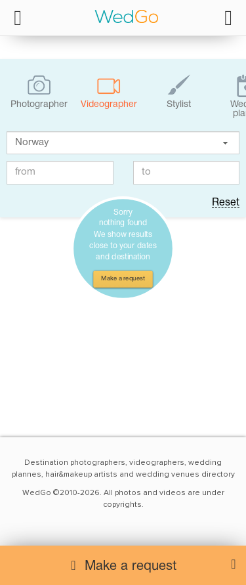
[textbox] (123, 142)
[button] (225, 142)
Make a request (123, 279)
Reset (225, 202)
